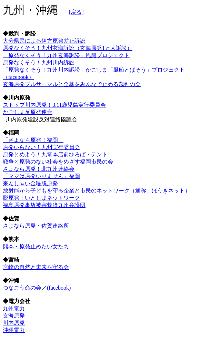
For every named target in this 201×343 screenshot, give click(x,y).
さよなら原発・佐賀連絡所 (36, 226)
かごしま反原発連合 (27, 112)
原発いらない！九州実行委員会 (41, 147)
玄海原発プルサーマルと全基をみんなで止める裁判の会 (72, 84)
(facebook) (59, 288)
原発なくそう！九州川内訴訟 (38, 62)
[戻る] (76, 12)
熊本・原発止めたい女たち (36, 246)
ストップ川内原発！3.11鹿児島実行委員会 (54, 105)
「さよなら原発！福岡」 (33, 140)
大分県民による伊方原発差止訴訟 (44, 41)
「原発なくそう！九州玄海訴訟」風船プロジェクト (66, 55)
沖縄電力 (14, 330)
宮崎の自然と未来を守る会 (36, 267)
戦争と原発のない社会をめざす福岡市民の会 (58, 162)
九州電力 (14, 308)
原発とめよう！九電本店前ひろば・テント (55, 154)
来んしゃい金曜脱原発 (30, 183)
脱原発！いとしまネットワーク (41, 198)
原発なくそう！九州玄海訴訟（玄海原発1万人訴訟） (67, 48)
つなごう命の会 (22, 288)
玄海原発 (14, 316)
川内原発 (14, 323)
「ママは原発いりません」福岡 (41, 176)
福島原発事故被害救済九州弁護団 (44, 205)
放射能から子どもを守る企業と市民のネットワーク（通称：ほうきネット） (96, 191)
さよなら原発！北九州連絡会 (38, 169)
